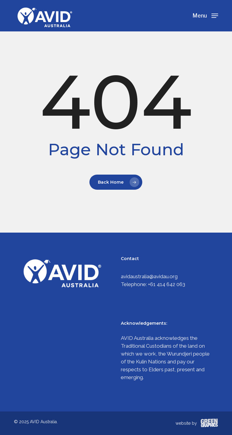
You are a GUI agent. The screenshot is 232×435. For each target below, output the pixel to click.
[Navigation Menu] (205, 15)
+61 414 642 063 (166, 284)
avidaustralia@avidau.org (149, 276)
